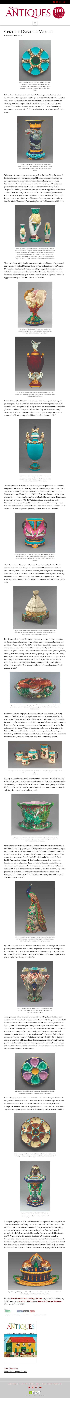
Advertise (32, 1383)
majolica (27, 1315)
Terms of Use (35, 1385)
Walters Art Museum (39, 1315)
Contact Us (16, 1383)
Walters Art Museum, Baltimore (49, 1301)
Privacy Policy (41, 1383)
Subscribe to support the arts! (15, 1371)
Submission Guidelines (54, 1383)
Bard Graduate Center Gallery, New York (26, 1298)
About (10, 1383)
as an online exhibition (25, 1301)
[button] (35, 23)
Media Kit (24, 1383)
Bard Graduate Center (13, 1315)
